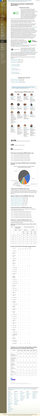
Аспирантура (15, 397)
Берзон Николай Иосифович (2, 57)
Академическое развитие (22, 397)
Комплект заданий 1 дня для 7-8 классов (17, 197)
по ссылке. (32, 35)
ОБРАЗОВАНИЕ (16, 391)
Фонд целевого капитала (10, 400)
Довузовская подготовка (16, 393)
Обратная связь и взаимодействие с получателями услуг (16, 404)
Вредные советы (3, 26)
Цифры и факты (9, 392)
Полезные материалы (2, 45)
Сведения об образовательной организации (9, 407)
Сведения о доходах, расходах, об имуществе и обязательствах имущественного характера (10, 404)
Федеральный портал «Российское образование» (35, 396)
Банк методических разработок (2, 30)
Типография (27, 395)
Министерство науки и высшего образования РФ (35, 392)
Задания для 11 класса (15, 62)
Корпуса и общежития (10, 397)
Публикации (27, 398)
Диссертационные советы (22, 395)
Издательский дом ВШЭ (28, 393)
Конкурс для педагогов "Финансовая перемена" (2, 24)
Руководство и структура (10, 393)
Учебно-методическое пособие (15, 79)
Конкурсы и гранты (22, 398)
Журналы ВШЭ (27, 397)
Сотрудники (2, 9)
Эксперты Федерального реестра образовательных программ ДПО (3, 15)
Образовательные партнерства (16, 402)
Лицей (14, 392)
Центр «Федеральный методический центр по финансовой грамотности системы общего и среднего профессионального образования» (22, 388)
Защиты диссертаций (22, 396)
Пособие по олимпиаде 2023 (16, 80)
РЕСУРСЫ (27, 391)
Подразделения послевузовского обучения (28, 388)
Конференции (2, 43)
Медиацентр (27, 396)
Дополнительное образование (16, 398)
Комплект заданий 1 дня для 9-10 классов (17, 200)
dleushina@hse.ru (4, 61)
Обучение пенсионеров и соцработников (2, 47)
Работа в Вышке (9, 411)
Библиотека (27, 392)
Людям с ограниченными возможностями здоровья (10, 408)
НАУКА (21, 391)
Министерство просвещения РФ (34, 394)
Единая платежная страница (9, 410)
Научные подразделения (22, 392)
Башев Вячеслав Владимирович (2, 55)
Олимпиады (15, 394)
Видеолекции (2, 20)
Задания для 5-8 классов (15, 59)
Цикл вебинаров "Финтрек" (3, 49)
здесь (12, 414)
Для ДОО (2, 13)
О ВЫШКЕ (9, 391)
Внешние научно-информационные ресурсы (22, 400)
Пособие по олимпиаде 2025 (16, 82)
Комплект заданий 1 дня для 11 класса (17, 203)
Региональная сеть (3, 10)
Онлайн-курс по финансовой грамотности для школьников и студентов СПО (3, 35)
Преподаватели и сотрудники (9, 396)
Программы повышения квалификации (2, 32)
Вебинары (2, 37)
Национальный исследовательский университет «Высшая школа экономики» (15, 388)
